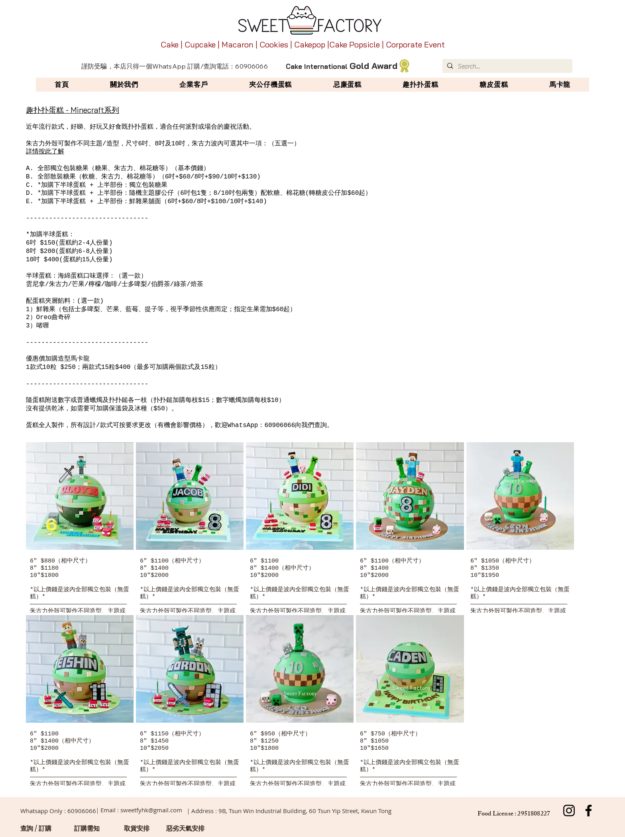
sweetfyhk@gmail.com (151, 810)
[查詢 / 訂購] (35, 828)
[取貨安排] (137, 828)
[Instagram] (569, 810)
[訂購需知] (87, 828)
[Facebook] (588, 810)
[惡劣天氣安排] (185, 828)
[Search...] (507, 66)
